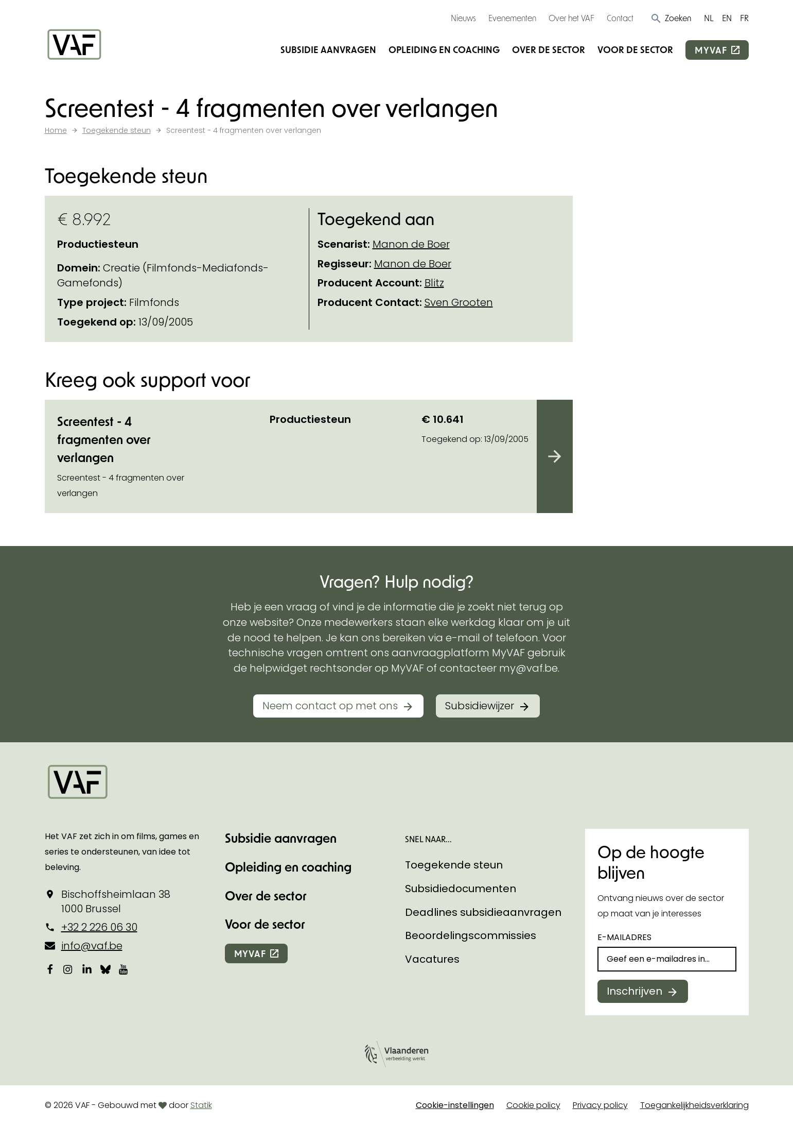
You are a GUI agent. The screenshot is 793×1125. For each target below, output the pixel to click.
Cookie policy (533, 1105)
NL (709, 18)
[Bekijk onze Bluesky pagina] (105, 969)
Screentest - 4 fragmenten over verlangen (104, 439)
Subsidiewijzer (479, 705)
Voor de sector (635, 49)
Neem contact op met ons (330, 705)
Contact (620, 18)
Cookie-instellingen (455, 1105)
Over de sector (548, 49)
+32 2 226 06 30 (99, 927)
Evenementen (512, 18)
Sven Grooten (459, 302)
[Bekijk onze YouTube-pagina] (124, 969)
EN (727, 18)
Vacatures (432, 959)
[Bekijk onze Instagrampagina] (68, 969)
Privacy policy (600, 1105)
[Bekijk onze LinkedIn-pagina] (87, 969)
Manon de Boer (411, 244)
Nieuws (463, 18)
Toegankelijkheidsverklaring (694, 1105)
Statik (201, 1105)
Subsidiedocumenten (460, 888)
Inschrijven (634, 991)
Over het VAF (571, 18)
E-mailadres (624, 937)
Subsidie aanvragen (328, 49)
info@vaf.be (91, 946)
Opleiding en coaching (444, 49)
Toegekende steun (454, 865)
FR (744, 18)
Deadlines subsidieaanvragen (483, 912)
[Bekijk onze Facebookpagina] (50, 969)
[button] (671, 18)
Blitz (434, 283)
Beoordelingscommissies (470, 935)
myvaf (711, 50)
